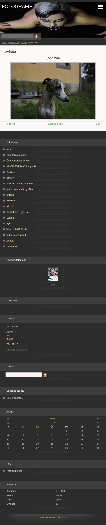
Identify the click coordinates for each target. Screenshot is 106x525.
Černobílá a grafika (16, 155)
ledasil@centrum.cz (16, 349)
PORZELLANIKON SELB (19, 183)
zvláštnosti (11, 246)
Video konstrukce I (16, 235)
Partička (10, 172)
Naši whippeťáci (14, 398)
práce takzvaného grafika (19, 189)
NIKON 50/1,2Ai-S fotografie (21, 166)
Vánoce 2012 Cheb (16, 229)
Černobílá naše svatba (18, 160)
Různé (9, 206)
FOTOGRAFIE (17, 6)
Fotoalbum (14, 42)
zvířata (24, 42)
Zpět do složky (55, 123)
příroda (10, 195)
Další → (100, 123)
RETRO (10, 200)
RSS (64, 517)
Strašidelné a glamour (17, 212)
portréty (10, 177)
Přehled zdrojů (14, 470)
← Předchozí (8, 123)
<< (8, 418)
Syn (8, 223)
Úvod (4, 42)
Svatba (10, 217)
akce (8, 149)
